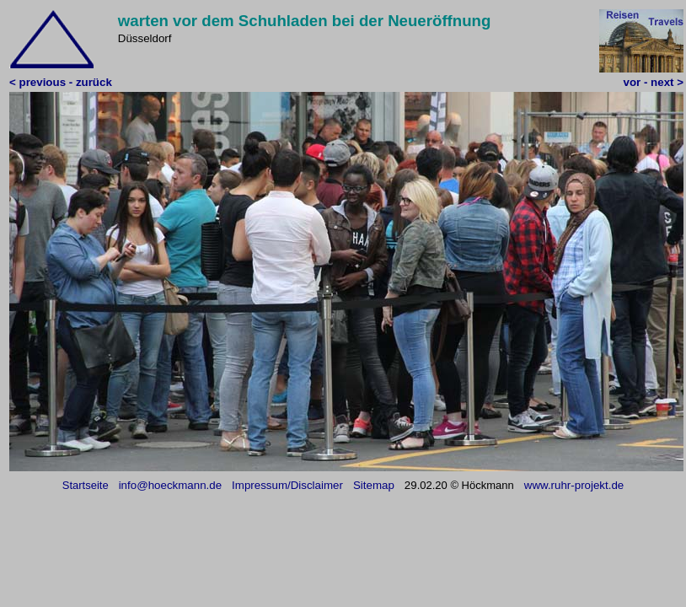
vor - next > (653, 82)
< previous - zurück (60, 82)
